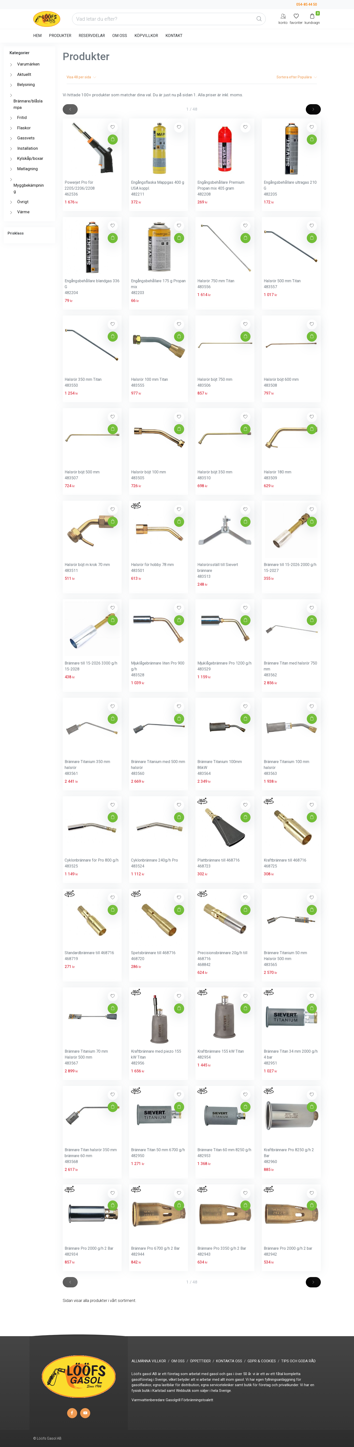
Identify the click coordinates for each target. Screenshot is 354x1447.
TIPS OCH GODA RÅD (298, 1361)
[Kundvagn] (312, 18)
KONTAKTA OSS (229, 1361)
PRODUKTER (60, 35)
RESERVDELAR (92, 35)
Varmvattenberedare (148, 1400)
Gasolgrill (173, 1400)
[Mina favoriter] (296, 18)
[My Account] (283, 18)
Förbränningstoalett (197, 1400)
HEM (37, 35)
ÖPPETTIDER (200, 1361)
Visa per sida (81, 77)
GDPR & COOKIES (262, 1361)
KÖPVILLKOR (146, 35)
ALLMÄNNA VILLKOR (149, 1361)
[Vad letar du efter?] (169, 19)
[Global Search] (259, 19)
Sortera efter (297, 77)
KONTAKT (173, 35)
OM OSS (119, 35)
